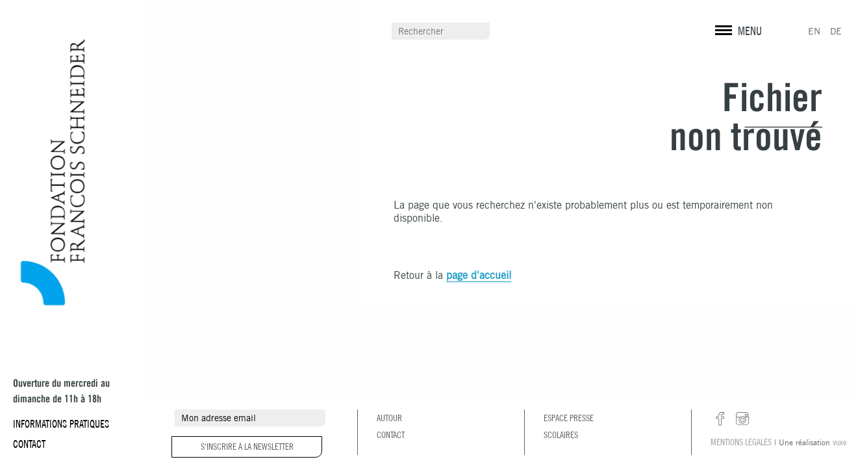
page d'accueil (478, 275)
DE (836, 31)
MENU (750, 31)
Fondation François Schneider (47, 172)
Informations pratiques (61, 424)
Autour (389, 418)
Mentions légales (741, 442)
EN (814, 31)
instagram (742, 419)
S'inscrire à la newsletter (247, 446)
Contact (29, 444)
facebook (720, 419)
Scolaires (561, 435)
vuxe (839, 442)
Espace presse (569, 418)
